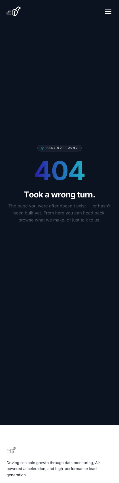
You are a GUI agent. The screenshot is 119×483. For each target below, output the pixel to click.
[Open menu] (108, 11)
